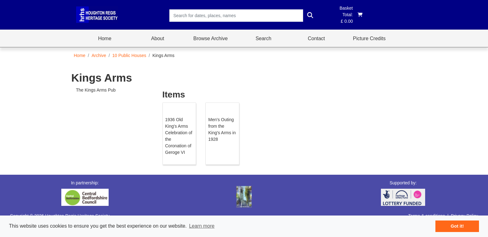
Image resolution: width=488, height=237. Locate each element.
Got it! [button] (457, 226)
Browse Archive (210, 38)
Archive (99, 55)
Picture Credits (369, 38)
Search (263, 38)
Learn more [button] (201, 226)
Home (104, 38)
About (157, 38)
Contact (316, 38)
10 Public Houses (129, 55)
